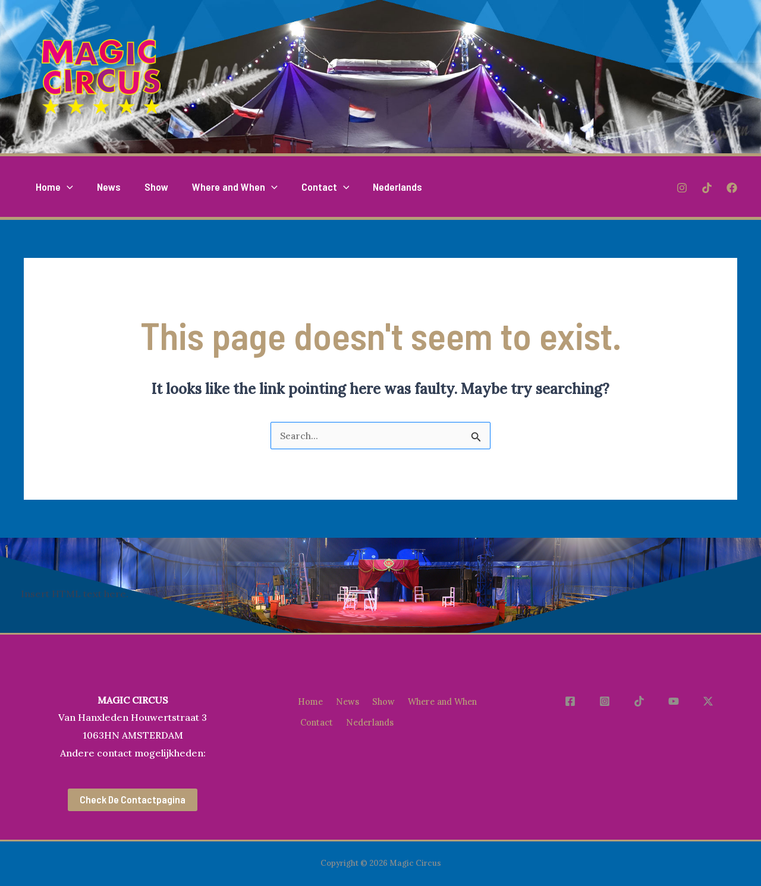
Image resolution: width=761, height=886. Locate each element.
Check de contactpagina (132, 799)
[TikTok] (707, 187)
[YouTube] (678, 701)
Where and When (338, 716)
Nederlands (325, 732)
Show (385, 699)
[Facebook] (732, 187)
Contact (407, 716)
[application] (65, 186)
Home (308, 699)
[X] (708, 701)
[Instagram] (682, 187)
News (347, 699)
